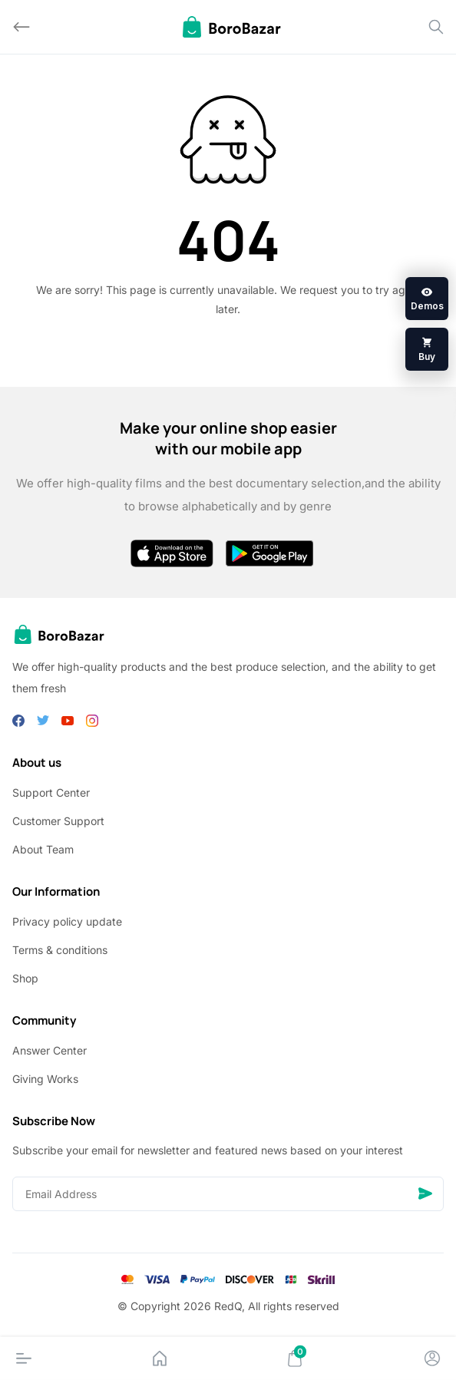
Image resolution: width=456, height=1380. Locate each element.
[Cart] (294, 1358)
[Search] (436, 27)
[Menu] (23, 1358)
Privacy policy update (67, 921)
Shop (25, 978)
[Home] (160, 1358)
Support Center (51, 792)
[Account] (432, 1358)
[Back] (21, 27)
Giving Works (45, 1078)
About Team (43, 849)
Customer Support (58, 820)
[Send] (425, 1194)
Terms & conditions (59, 949)
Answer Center (49, 1050)
